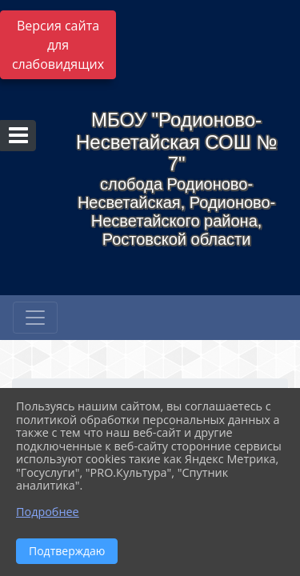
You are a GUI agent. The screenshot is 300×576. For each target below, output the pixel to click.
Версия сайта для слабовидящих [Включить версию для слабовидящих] (58, 45)
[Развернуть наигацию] (35, 318)
